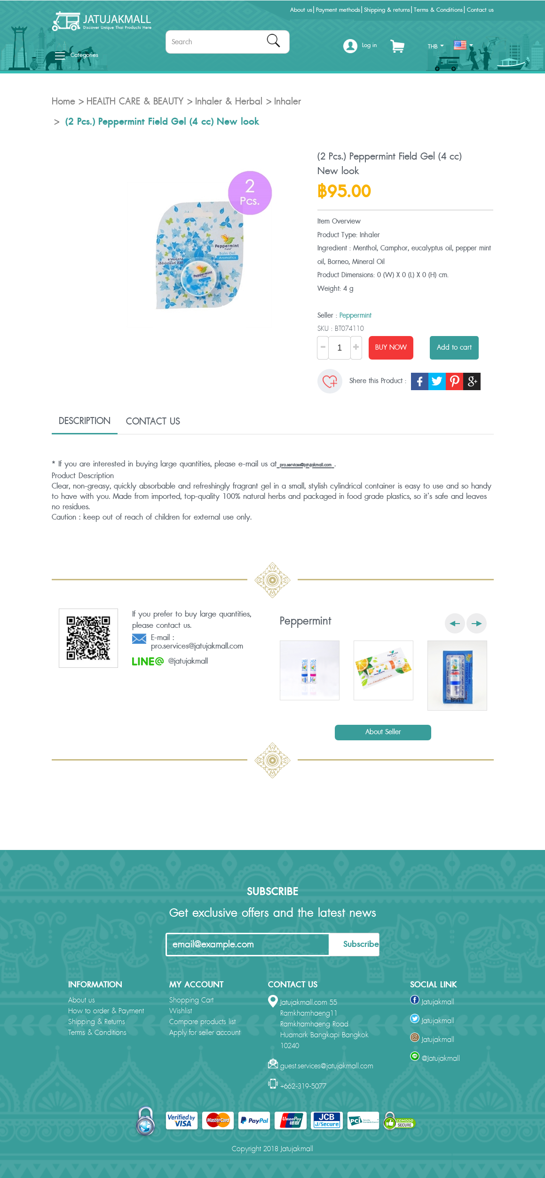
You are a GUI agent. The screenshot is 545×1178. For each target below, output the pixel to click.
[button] (360, 49)
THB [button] (436, 46)
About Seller (383, 732)
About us (301, 10)
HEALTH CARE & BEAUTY (135, 101)
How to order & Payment (106, 1011)
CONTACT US (153, 421)
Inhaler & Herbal (228, 101)
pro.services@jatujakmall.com (306, 465)
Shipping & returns (387, 10)
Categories (76, 55)
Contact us (480, 10)
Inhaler (287, 101)
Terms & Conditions (438, 10)
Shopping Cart (191, 1000)
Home (63, 101)
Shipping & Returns (96, 1022)
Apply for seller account (204, 1032)
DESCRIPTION (85, 421)
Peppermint (355, 315)
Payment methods (338, 10)
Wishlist (180, 1011)
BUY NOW (391, 347)
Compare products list (202, 1022)
